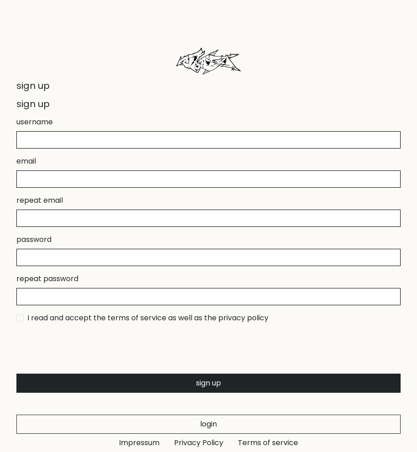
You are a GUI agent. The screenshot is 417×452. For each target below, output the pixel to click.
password (33, 239)
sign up (208, 383)
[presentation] (85, 348)
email (26, 161)
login (208, 424)
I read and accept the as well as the (147, 318)
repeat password (47, 278)
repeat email (39, 200)
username (34, 122)
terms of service (137, 318)
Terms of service (268, 442)
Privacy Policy (198, 442)
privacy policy (243, 318)
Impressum (139, 442)
